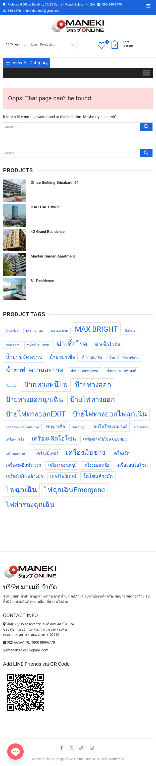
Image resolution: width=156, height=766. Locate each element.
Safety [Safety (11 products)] (130, 330)
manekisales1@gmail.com (42, 11)
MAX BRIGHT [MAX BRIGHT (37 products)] (96, 329)
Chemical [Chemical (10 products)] (12, 330)
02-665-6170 (12, 11)
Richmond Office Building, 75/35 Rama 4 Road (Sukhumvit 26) (49, 4)
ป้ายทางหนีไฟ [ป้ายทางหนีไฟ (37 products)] (46, 384)
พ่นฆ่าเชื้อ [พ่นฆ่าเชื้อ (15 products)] (55, 426)
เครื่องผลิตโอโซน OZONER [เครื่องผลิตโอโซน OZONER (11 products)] (105, 439)
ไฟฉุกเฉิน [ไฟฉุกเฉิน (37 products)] (21, 489)
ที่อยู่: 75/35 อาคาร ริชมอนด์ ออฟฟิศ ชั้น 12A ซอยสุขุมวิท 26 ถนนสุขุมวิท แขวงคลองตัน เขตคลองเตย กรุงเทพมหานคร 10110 (38, 629)
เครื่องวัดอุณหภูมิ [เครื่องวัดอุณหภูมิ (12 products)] (62, 465)
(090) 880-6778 (43, 642)
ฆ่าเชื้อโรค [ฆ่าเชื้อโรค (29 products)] (71, 344)
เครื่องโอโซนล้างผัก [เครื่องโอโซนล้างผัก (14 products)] (24, 476)
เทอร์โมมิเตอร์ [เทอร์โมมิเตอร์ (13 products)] (63, 476)
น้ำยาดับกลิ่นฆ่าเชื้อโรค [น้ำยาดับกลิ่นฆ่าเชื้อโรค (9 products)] (124, 358)
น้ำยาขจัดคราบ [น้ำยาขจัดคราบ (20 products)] (24, 357)
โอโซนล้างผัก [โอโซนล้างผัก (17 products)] (98, 476)
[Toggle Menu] (146, 73)
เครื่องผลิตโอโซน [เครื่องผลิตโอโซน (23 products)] (54, 438)
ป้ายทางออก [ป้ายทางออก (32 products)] (93, 385)
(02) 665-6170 (16, 642)
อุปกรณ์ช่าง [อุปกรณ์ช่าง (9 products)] (141, 427)
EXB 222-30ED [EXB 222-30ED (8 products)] (59, 330)
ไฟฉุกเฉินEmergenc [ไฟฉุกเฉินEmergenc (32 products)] (74, 490)
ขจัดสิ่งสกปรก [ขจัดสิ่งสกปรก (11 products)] (38, 345)
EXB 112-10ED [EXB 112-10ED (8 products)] (34, 330)
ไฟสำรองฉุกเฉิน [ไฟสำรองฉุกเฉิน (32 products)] (30, 504)
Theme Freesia (84, 759)
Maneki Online (42, 759)
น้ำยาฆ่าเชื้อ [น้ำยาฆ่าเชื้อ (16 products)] (62, 357)
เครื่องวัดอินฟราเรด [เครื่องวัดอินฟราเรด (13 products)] (23, 465)
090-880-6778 (109, 4)
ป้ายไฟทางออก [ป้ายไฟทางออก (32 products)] (92, 399)
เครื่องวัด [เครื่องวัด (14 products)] (121, 453)
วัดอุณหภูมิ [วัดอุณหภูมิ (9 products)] (79, 427)
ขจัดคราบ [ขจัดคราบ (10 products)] (13, 345)
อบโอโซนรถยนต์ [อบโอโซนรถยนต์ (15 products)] (110, 426)
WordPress (116, 759)
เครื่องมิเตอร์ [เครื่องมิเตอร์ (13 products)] (47, 453)
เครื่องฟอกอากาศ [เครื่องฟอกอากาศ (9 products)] (17, 454)
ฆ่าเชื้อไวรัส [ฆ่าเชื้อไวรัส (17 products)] (107, 345)
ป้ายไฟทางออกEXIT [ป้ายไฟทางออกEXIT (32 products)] (36, 414)
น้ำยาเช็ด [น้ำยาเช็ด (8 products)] (11, 386)
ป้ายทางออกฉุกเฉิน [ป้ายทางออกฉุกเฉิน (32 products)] (34, 399)
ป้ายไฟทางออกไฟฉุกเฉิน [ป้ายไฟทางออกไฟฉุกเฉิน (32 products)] (110, 414)
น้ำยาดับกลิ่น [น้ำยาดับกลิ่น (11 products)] (92, 358)
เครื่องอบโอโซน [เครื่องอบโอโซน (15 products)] (132, 465)
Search (72, 44)
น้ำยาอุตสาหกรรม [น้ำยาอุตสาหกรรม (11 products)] (85, 371)
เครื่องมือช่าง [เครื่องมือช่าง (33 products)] (86, 452)
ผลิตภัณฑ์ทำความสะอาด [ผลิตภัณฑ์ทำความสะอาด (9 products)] (22, 427)
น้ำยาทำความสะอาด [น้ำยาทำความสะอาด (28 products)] (35, 370)
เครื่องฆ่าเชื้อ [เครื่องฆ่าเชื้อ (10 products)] (15, 439)
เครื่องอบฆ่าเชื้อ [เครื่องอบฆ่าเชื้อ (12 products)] (96, 465)
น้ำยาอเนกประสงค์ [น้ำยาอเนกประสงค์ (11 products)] (121, 371)
